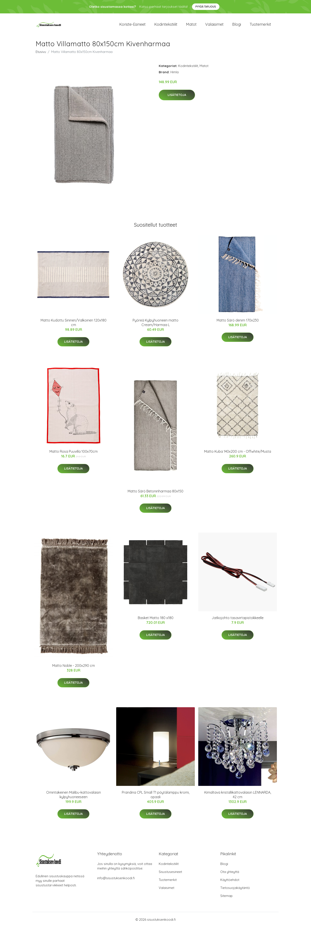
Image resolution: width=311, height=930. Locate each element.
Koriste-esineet (132, 25)
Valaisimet (214, 25)
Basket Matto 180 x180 (155, 621)
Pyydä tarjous (205, 6)
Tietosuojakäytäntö (235, 891)
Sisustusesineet (170, 875)
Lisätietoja (177, 98)
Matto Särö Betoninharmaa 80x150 (155, 494)
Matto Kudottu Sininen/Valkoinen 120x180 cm (73, 325)
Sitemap (226, 899)
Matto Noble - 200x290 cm (73, 669)
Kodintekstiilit (165, 25)
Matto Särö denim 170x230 (238, 323)
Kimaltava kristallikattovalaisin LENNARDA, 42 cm (237, 797)
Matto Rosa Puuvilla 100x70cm (73, 454)
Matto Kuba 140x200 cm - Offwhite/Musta (237, 454)
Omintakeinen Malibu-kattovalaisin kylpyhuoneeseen (73, 797)
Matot (191, 25)
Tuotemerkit (260, 25)
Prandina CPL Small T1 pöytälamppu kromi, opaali (155, 797)
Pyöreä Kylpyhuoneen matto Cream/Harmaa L (155, 325)
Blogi (236, 25)
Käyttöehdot (229, 883)
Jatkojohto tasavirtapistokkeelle (237, 621)
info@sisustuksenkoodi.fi (116, 881)
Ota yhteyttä (229, 875)
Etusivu (41, 55)
